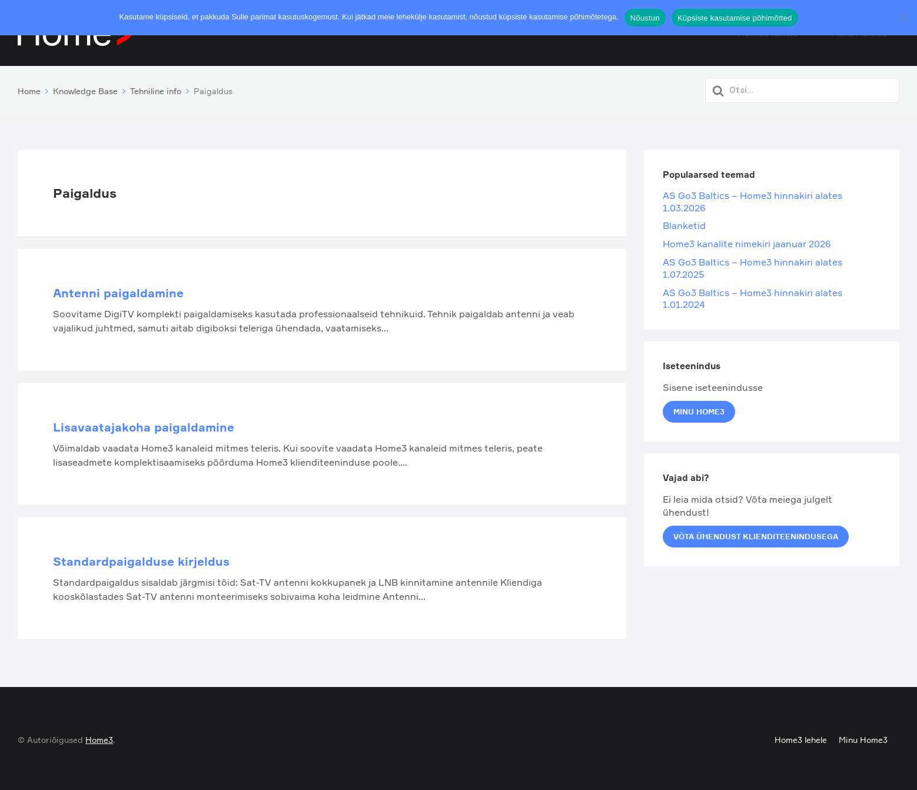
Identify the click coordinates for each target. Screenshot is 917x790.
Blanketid (684, 223)
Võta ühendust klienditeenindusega (755, 534)
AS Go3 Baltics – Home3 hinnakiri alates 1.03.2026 (752, 199)
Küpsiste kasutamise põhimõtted (734, 18)
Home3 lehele (801, 737)
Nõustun (645, 18)
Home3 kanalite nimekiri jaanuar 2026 (746, 241)
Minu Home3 (699, 409)
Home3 (99, 737)
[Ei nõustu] (902, 18)
